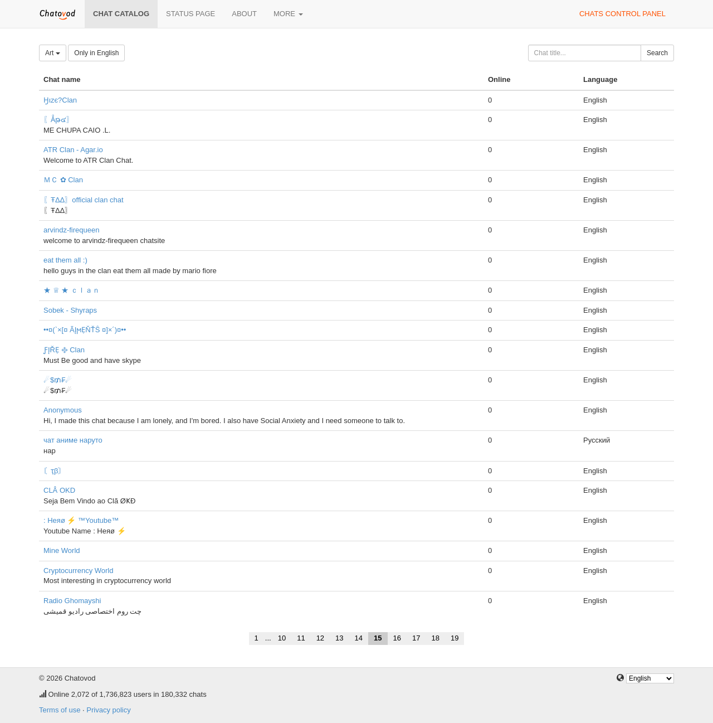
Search (657, 53)
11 (301, 638)
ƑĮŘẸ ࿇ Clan (64, 350)
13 (339, 638)
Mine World (61, 550)
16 (397, 638)
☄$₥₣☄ (57, 380)
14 (359, 638)
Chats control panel (622, 13)
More (288, 13)
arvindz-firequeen (71, 230)
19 (454, 638)
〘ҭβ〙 (54, 471)
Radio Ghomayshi (72, 600)
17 (416, 638)
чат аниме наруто (72, 440)
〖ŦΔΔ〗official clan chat (83, 200)
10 (282, 638)
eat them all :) (65, 260)
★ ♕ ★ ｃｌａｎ (71, 290)
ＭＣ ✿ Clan (63, 180)
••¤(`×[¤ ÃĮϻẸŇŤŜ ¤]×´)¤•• (84, 330)
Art (52, 53)
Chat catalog (121, 13)
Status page (190, 13)
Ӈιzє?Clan (60, 100)
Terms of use (59, 710)
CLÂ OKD (59, 490)
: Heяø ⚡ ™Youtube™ (81, 520)
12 (320, 638)
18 (435, 638)
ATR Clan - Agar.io (73, 149)
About (244, 13)
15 (378, 638)
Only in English (96, 53)
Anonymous (62, 410)
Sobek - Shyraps (70, 310)
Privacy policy (108, 710)
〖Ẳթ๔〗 (58, 119)
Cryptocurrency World (78, 570)
